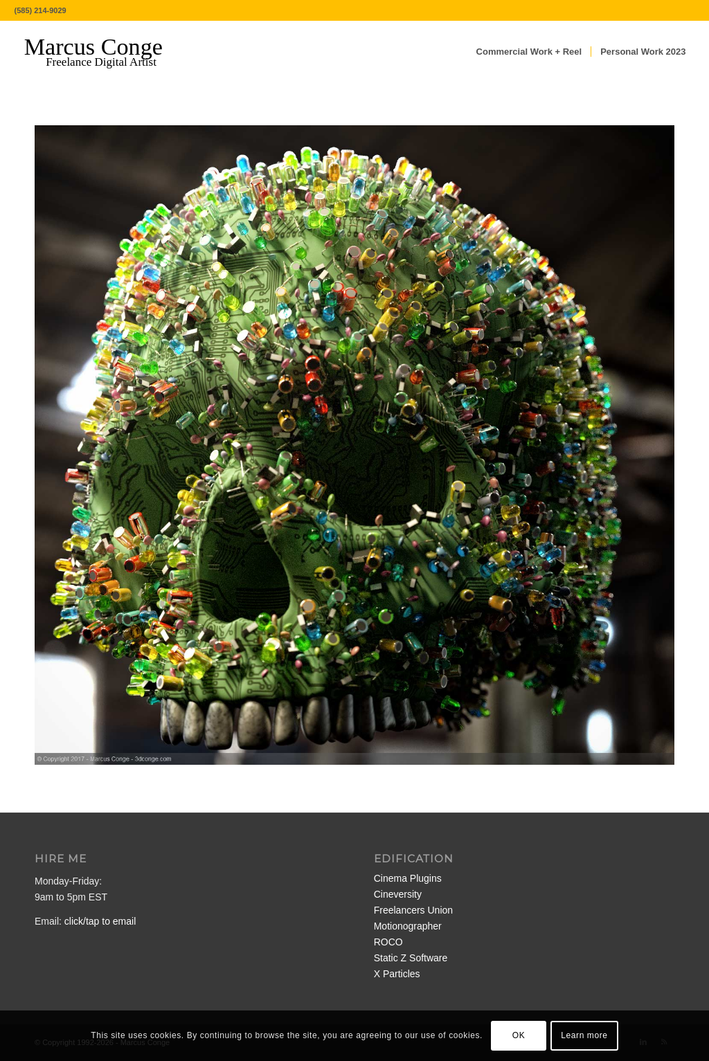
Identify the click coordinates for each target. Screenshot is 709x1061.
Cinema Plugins (408, 878)
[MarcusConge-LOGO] (104, 52)
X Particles (397, 973)
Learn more (584, 1035)
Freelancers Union (413, 910)
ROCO (388, 941)
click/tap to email (100, 921)
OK (519, 1035)
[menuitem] (529, 52)
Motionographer (408, 926)
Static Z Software (411, 957)
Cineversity (398, 894)
